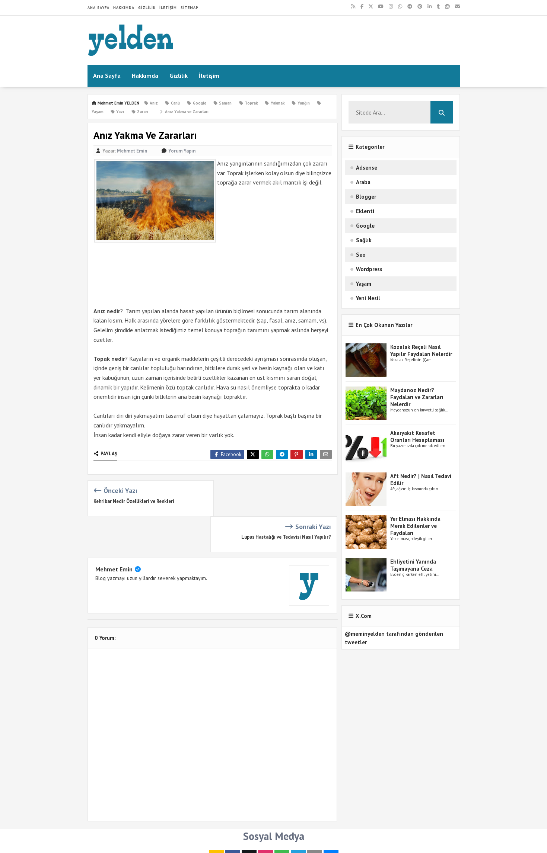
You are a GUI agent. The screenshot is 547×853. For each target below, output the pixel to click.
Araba (363, 182)
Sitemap (189, 7)
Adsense (366, 167)
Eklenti (365, 211)
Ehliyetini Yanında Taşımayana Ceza (413, 565)
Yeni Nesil (368, 298)
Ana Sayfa (98, 7)
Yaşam (363, 283)
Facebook (227, 454)
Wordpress (369, 269)
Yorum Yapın (181, 151)
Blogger (366, 196)
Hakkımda (123, 7)
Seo (361, 254)
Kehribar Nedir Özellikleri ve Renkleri (133, 501)
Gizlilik (147, 7)
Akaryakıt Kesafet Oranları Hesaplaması (417, 436)
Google (365, 225)
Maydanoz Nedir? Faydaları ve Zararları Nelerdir (416, 397)
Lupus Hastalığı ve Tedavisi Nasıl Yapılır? (286, 501)
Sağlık (364, 240)
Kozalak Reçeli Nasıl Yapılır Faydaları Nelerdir (421, 350)
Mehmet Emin (114, 533)
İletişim (168, 7)
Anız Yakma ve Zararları (184, 111)
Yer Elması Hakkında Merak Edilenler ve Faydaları (415, 525)
